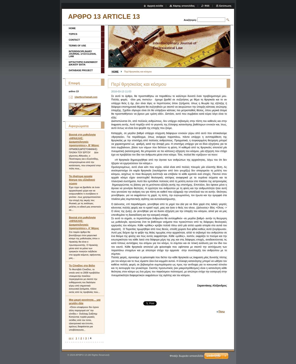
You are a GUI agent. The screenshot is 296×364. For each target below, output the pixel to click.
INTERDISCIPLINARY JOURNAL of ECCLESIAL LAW (82, 54)
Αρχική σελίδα (155, 6)
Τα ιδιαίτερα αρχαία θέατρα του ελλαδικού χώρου (82, 180)
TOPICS (73, 34)
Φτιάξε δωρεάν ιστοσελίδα (186, 355)
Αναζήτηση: (190, 20)
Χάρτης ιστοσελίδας (184, 6)
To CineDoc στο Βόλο (82, 265)
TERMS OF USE (77, 45)
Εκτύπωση (225, 6)
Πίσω (221, 311)
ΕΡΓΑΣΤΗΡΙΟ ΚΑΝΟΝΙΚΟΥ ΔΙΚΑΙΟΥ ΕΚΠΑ (83, 63)
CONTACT (74, 40)
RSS (207, 6)
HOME (115, 71)
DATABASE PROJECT (81, 70)
